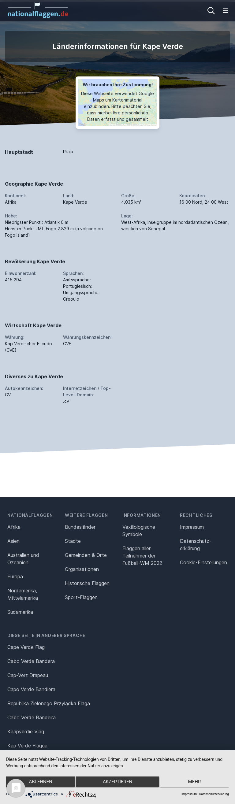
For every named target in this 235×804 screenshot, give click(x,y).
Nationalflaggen (30, 515)
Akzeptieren (117, 783)
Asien (13, 541)
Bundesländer (80, 527)
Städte (73, 541)
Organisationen (82, 569)
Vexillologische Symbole (138, 530)
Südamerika (20, 612)
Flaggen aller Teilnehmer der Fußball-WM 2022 (142, 555)
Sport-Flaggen (81, 597)
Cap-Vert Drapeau (27, 675)
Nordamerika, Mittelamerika (22, 594)
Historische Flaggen (87, 583)
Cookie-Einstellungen (203, 562)
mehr (195, 783)
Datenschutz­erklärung (195, 544)
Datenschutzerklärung (214, 794)
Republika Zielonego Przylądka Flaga (48, 703)
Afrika (14, 527)
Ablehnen (39, 783)
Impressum (192, 527)
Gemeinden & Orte (86, 555)
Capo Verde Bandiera (31, 689)
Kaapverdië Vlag (25, 731)
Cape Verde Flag (26, 647)
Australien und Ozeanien (23, 558)
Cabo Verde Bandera (31, 661)
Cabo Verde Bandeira (31, 717)
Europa (15, 576)
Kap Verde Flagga (27, 746)
